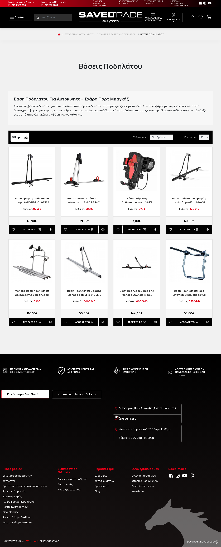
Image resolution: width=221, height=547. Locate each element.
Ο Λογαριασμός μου (144, 475)
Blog (97, 491)
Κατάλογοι (9, 481)
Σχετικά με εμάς (12, 496)
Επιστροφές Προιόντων (17, 475)
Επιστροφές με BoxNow (17, 522)
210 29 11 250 (127, 419)
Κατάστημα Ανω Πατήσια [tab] (25, 394)
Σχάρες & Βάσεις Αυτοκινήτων (117, 34)
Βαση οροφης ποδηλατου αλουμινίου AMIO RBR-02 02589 (84, 202)
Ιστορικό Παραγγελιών (145, 481)
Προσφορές (102, 486)
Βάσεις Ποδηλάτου (152, 34)
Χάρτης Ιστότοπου (69, 489)
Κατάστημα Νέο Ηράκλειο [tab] (77, 394)
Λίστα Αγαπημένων (143, 486)
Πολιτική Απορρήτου (15, 507)
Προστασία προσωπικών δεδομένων (25, 486)
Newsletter (138, 491)
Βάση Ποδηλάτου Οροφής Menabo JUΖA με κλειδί (137, 292)
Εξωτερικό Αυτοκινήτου (80, 34)
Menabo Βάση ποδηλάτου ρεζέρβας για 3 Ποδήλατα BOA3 (32, 294)
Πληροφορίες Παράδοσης (19, 501)
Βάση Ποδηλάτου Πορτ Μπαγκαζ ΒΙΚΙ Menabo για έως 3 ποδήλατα (189, 294)
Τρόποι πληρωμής (14, 491)
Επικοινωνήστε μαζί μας (72, 479)
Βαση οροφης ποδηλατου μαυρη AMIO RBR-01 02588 (32, 200)
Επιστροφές (65, 484)
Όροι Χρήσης (11, 512)
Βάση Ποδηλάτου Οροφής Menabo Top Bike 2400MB (84, 292)
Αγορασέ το (32, 229)
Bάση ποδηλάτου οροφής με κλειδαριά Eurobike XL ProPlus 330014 (189, 202)
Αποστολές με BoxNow (17, 517)
